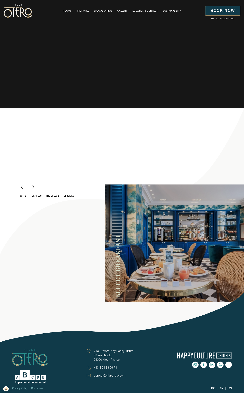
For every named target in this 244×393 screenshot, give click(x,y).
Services (69, 196)
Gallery (122, 10)
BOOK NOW (223, 10)
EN (221, 388)
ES (230, 388)
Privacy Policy (20, 388)
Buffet (24, 196)
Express (37, 196)
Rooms (67, 10)
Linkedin (212, 365)
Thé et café (52, 196)
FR (213, 388)
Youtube (220, 365)
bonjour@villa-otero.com (109, 375)
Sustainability (172, 10)
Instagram (195, 365)
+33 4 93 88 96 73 (105, 367)
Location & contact (145, 10)
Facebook (203, 365)
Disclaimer (37, 388)
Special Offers (103, 10)
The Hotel (83, 10)
